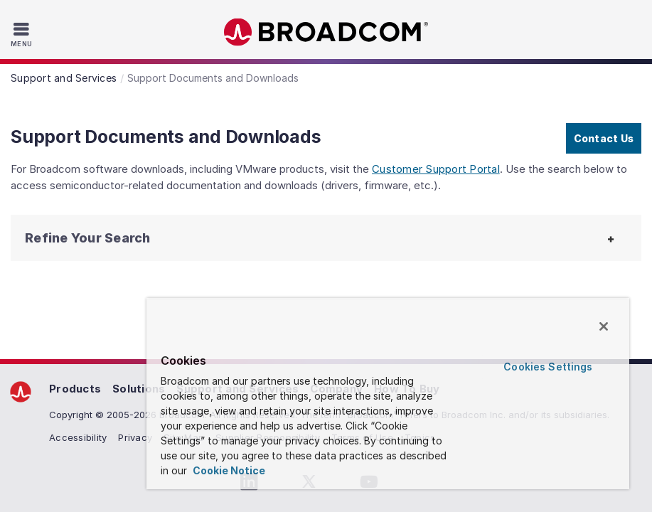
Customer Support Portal (436, 169)
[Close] (603, 326)
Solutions (138, 388)
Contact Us (604, 138)
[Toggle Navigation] (23, 34)
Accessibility (78, 437)
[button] (92, 238)
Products (75, 388)
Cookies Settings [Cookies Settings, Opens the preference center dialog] (547, 367)
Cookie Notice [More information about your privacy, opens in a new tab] (228, 470)
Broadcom (326, 32)
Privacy (135, 437)
